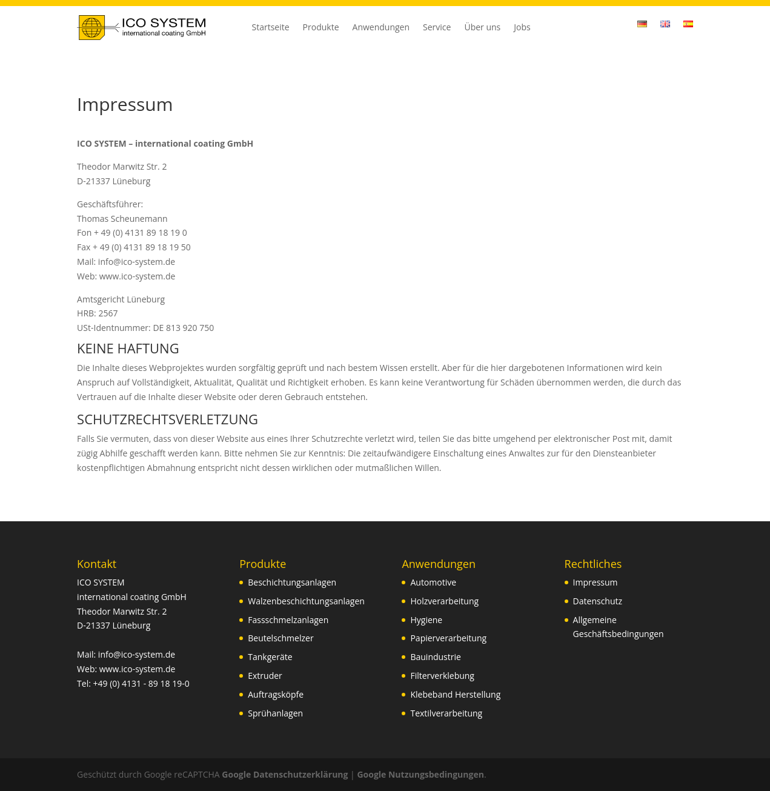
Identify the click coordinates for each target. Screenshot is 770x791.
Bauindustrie (435, 657)
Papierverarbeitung (448, 638)
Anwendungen (381, 28)
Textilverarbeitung (446, 713)
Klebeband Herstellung (455, 694)
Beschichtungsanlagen (292, 582)
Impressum (595, 582)
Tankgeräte (270, 657)
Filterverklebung (442, 675)
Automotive (433, 582)
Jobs (522, 28)
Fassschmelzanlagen (288, 620)
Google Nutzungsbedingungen (420, 774)
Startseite (271, 28)
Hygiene (426, 620)
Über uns (482, 28)
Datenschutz (597, 601)
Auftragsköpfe (276, 694)
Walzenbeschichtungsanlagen (306, 601)
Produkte (321, 28)
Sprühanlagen (275, 713)
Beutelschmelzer (280, 638)
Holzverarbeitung (444, 601)
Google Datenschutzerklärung (285, 774)
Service (437, 28)
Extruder (265, 675)
